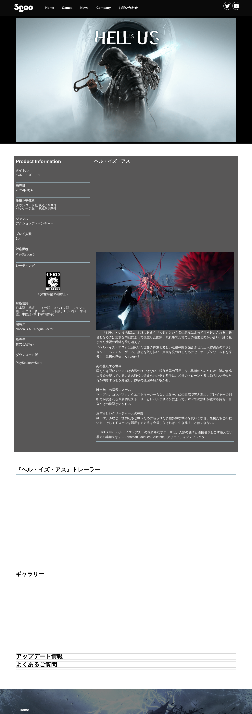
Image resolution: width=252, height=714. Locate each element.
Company (103, 7)
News (84, 7)
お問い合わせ (128, 7)
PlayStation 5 (25, 254)
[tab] (126, 593)
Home (49, 7)
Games (67, 7)
